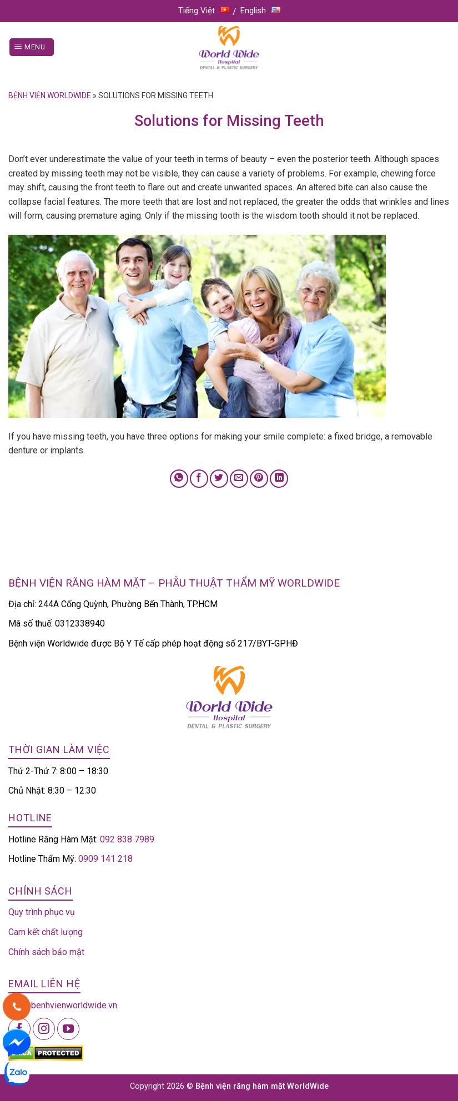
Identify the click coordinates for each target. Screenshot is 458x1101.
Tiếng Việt (203, 11)
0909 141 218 (105, 858)
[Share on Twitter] (219, 478)
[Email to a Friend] (239, 478)
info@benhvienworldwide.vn (62, 1005)
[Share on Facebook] (199, 478)
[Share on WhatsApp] (179, 478)
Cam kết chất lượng (45, 932)
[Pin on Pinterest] (259, 478)
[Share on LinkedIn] (279, 478)
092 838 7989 (127, 839)
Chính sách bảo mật (46, 952)
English (260, 11)
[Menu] (31, 47)
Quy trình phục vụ (41, 912)
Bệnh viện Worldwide (49, 95)
